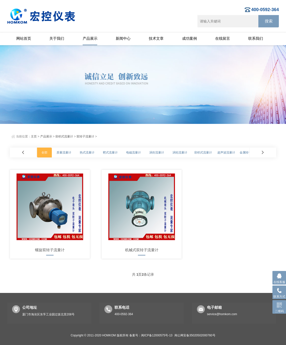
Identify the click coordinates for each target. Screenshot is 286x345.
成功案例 (189, 38)
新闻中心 (123, 38)
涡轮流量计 (179, 152)
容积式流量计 (64, 136)
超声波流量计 (226, 152)
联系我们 (255, 38)
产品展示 (90, 38)
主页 (34, 136)
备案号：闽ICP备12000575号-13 (150, 335)
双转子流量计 (85, 136)
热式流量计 (87, 152)
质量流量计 (64, 152)
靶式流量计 (110, 152)
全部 (44, 152)
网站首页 (23, 38)
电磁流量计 (133, 152)
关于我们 (56, 38)
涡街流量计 (156, 152)
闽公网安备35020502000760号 (194, 335)
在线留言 (222, 38)
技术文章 (156, 38)
